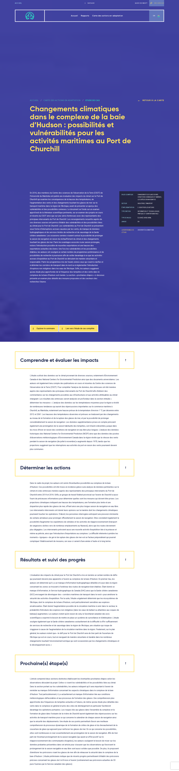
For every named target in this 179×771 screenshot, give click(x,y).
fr (158, 16)
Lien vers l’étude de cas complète (77, 328)
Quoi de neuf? (141, 3)
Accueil (18, 3)
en (154, 16)
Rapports (85, 16)
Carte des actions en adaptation (107, 16)
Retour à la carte (151, 100)
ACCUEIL (34, 100)
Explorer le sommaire (43, 328)
